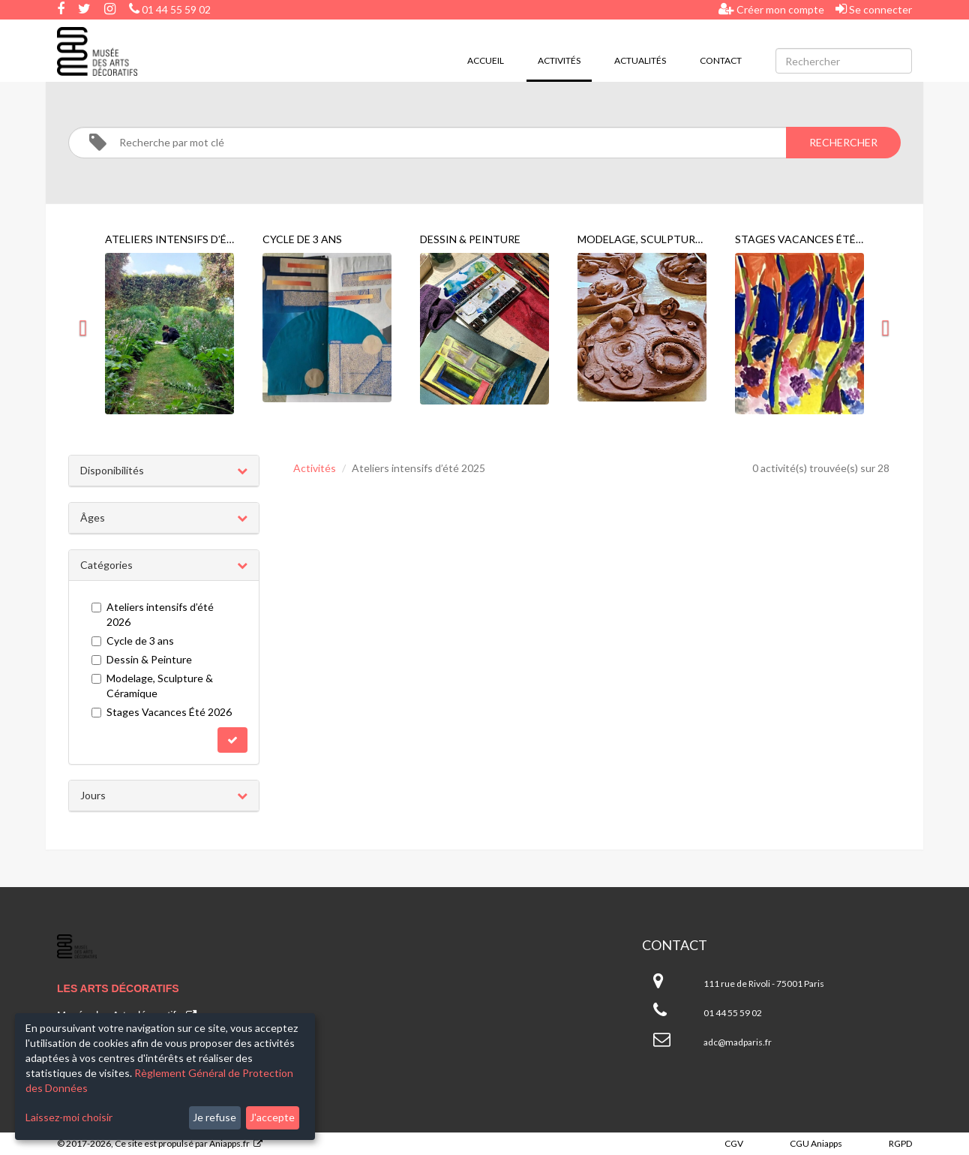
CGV (733, 1143)
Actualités (640, 60)
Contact (721, 60)
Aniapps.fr (229, 1143)
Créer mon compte (771, 9)
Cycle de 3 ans (133, 640)
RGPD (900, 1143)
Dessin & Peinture (142, 659)
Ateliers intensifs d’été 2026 (153, 614)
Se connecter (874, 9)
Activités (565, 59)
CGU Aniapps (816, 1143)
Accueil (485, 60)
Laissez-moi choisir (69, 1117)
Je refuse (214, 1117)
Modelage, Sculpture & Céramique (152, 685)
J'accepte (272, 1117)
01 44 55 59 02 (170, 9)
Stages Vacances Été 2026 (162, 711)
